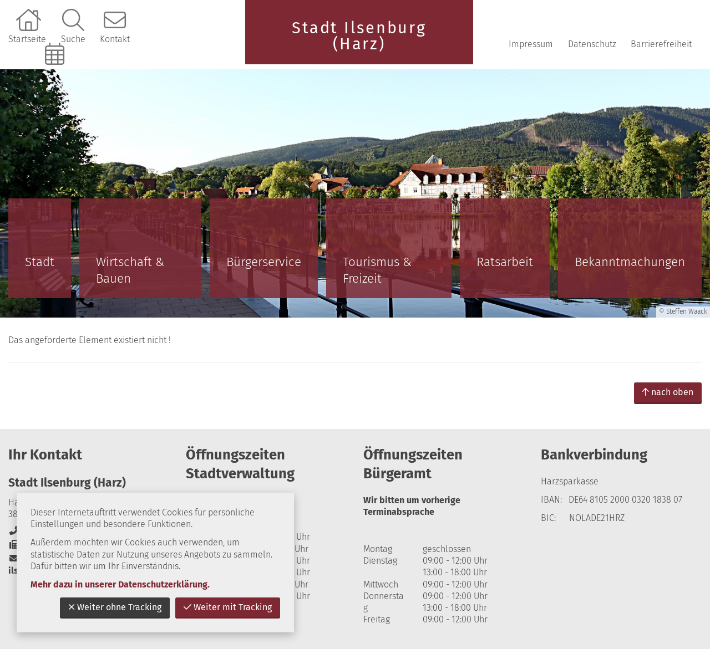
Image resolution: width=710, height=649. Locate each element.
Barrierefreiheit (661, 44)
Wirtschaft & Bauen (130, 270)
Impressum (531, 44)
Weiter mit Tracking (228, 607)
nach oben (667, 392)
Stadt (39, 261)
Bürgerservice (263, 261)
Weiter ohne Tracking (114, 607)
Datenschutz (592, 44)
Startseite (27, 39)
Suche (73, 39)
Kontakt (115, 39)
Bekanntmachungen (630, 261)
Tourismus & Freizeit (377, 270)
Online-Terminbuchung (56, 73)
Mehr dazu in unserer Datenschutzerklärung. (120, 584)
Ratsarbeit (504, 261)
